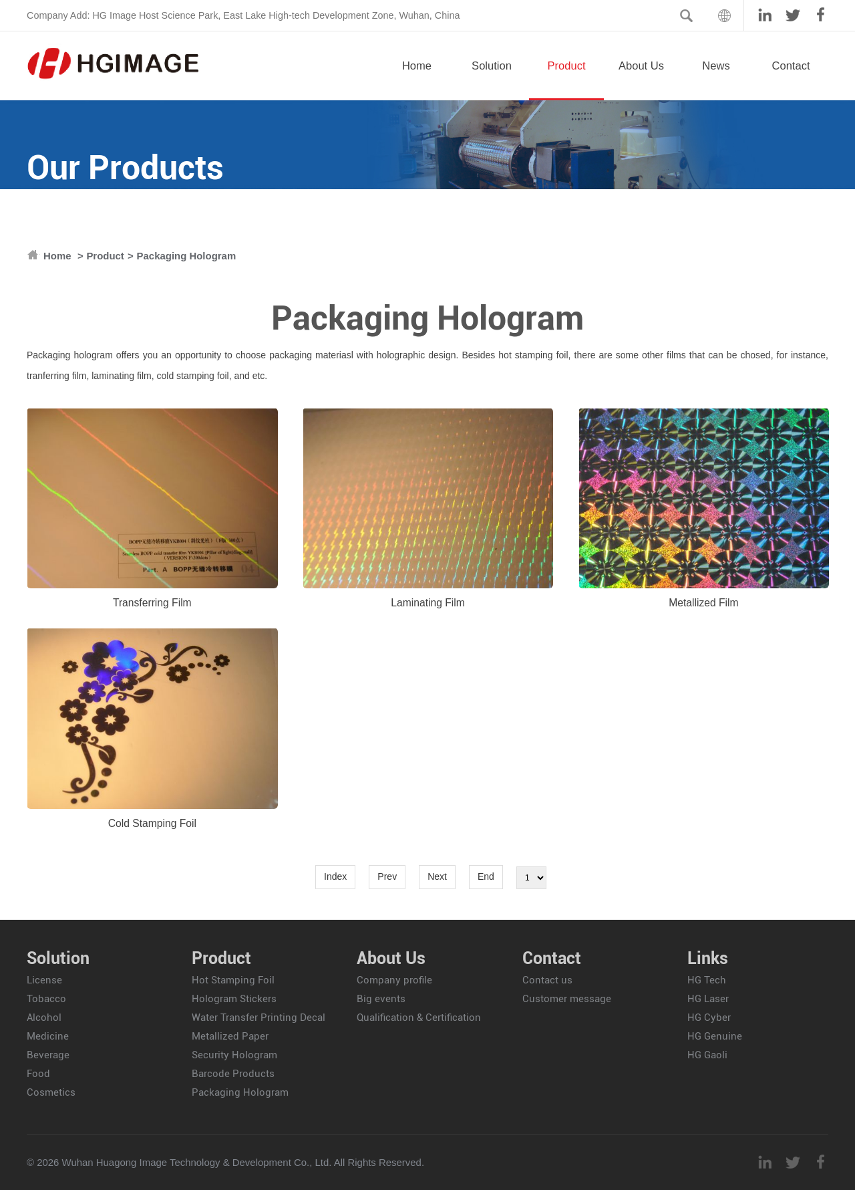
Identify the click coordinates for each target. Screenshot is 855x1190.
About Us (641, 80)
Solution (491, 80)
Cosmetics (51, 1092)
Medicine (48, 1036)
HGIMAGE (113, 63)
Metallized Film (703, 602)
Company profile (394, 980)
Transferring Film (152, 602)
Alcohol (44, 1018)
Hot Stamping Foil (233, 980)
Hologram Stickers (234, 999)
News (716, 80)
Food (38, 1074)
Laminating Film (428, 602)
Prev (387, 876)
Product (566, 80)
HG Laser (708, 999)
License (44, 980)
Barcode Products (233, 1074)
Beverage (48, 1055)
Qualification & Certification (419, 1018)
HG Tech (706, 980)
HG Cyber (709, 1018)
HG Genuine (714, 1036)
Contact (790, 80)
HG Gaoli (707, 1055)
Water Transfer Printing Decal (258, 1018)
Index (335, 876)
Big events (381, 999)
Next (437, 876)
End (486, 876)
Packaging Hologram (186, 255)
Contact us (547, 980)
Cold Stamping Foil (152, 823)
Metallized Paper (230, 1036)
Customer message (566, 999)
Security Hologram (234, 1055)
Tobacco (46, 999)
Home (416, 80)
